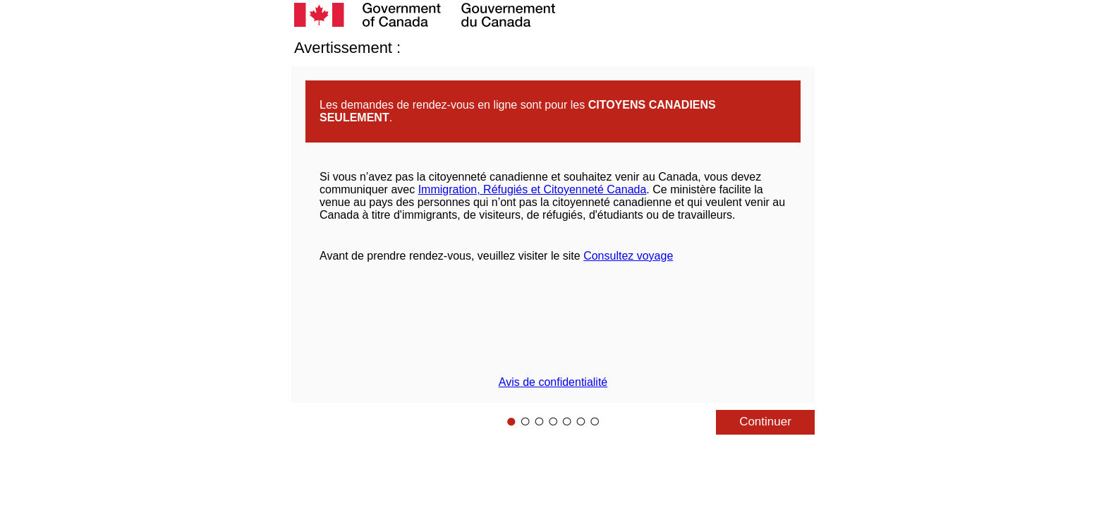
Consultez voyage (628, 256)
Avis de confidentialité (553, 382)
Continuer (765, 421)
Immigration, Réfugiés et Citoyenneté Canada (532, 189)
